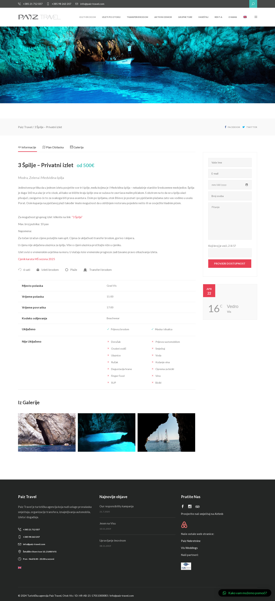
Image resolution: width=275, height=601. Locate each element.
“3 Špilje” (77, 217)
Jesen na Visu (108, 523)
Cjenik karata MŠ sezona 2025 (36, 259)
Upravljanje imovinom (113, 540)
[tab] (30, 148)
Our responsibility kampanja (117, 506)
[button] (244, 593)
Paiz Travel (25, 127)
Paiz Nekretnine (191, 540)
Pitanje (230, 221)
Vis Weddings (189, 547)
